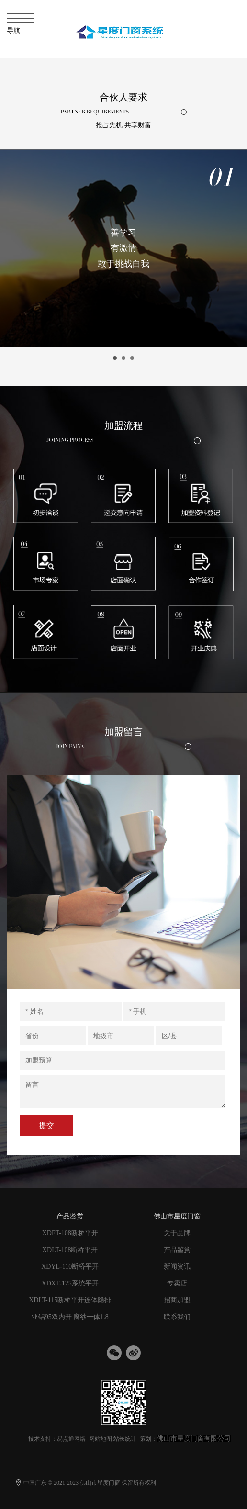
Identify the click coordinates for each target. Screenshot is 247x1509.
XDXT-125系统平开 (70, 1283)
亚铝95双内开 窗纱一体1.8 (70, 1316)
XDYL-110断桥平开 (70, 1266)
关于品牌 (177, 1233)
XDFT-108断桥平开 (70, 1233)
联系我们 (177, 1316)
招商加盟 (177, 1300)
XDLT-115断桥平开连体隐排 (70, 1300)
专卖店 (177, 1283)
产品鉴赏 (177, 1249)
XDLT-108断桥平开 (70, 1249)
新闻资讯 (177, 1266)
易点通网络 (71, 1438)
